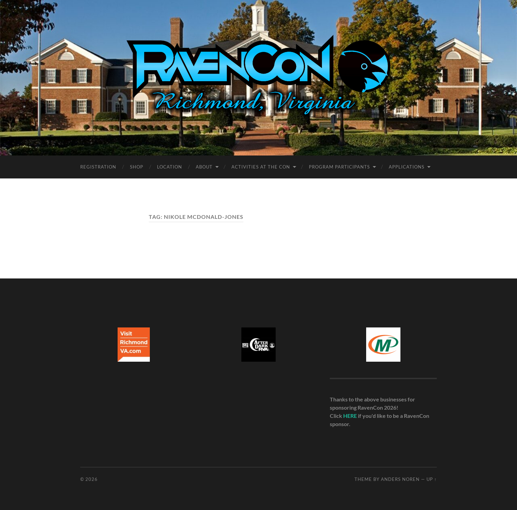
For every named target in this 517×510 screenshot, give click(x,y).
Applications (406, 167)
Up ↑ (431, 479)
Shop (136, 167)
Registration (98, 167)
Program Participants (339, 167)
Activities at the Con (260, 167)
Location (169, 167)
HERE (350, 415)
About (204, 167)
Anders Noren (400, 479)
